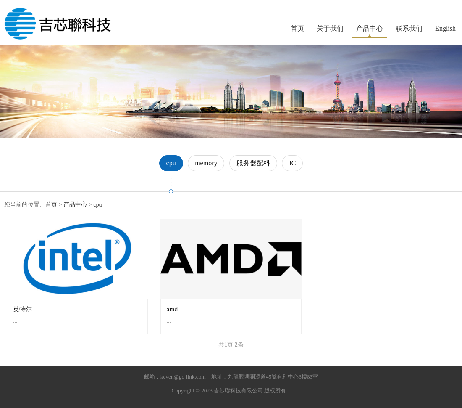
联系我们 (409, 28)
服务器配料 (253, 163)
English (445, 28)
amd (172, 309)
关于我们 (330, 28)
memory (206, 163)
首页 (297, 28)
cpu (171, 163)
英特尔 (22, 309)
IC (292, 163)
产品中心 (369, 28)
